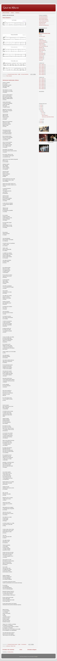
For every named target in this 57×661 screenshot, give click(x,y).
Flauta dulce (41, 43)
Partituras (17, 12)
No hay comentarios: (25, 74)
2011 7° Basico (41, 87)
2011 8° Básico (41, 88)
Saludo (12, 12)
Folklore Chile (41, 44)
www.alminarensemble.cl (43, 16)
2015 (41, 109)
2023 (41, 105)
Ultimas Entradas (6, 12)
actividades (41, 57)
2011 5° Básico (41, 84)
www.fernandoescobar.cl (43, 18)
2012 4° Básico (41, 68)
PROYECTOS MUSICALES (44, 25)
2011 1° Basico (41, 78)
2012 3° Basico (41, 67)
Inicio (21, 649)
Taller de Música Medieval (43, 19)
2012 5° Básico (41, 70)
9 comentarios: (24, 644)
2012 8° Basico (41, 74)
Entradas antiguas (32, 649)
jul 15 (43, 112)
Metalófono (41, 47)
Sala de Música (11, 8)
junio (42, 119)
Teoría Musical (41, 53)
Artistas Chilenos (42, 40)
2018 (41, 106)
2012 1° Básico (41, 64)
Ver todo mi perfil (42, 36)
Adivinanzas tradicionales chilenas (11, 80)
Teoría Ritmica (41, 54)
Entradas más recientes (8, 649)
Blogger (36, 656)
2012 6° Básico (41, 71)
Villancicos (41, 56)
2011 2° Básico (41, 80)
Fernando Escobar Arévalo (45, 33)
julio (42, 111)
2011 (41, 122)
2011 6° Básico (41, 85)
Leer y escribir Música (43, 46)
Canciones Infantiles (42, 42)
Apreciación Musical (42, 22)
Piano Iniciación (9, 75)
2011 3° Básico (41, 81)
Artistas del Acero (42, 23)
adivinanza (41, 58)
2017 (41, 108)
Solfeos (40, 51)
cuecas (40, 60)
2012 (41, 121)
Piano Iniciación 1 (7, 17)
